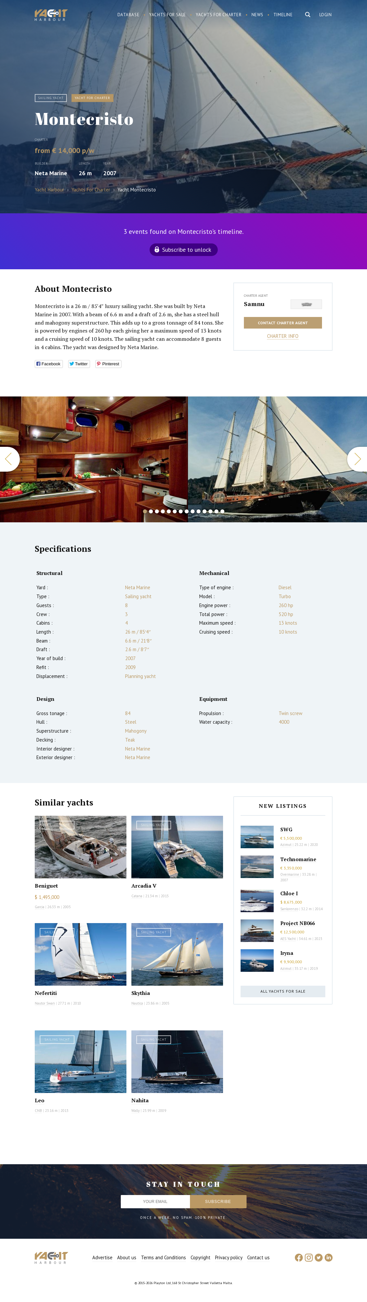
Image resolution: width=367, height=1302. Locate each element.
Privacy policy (229, 1257)
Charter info (282, 336)
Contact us (258, 1257)
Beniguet (46, 885)
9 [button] (193, 511)
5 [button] (169, 511)
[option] (94, 459)
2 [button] (151, 511)
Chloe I (289, 893)
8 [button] (187, 511)
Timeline (283, 15)
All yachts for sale (282, 991)
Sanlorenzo (289, 909)
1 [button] (145, 511)
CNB (38, 1110)
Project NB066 (297, 923)
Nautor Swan (45, 1003)
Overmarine (290, 874)
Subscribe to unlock (186, 249)
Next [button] (357, 459)
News (257, 15)
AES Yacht (288, 938)
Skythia (140, 993)
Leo (39, 1100)
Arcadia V (144, 885)
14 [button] (222, 511)
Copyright (200, 1257)
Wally (135, 1110)
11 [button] (204, 511)
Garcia (39, 907)
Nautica (137, 1003)
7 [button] (181, 511)
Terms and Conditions (163, 1257)
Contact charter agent (283, 322)
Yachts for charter (219, 15)
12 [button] (210, 511)
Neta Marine (51, 173)
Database (128, 15)
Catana (136, 896)
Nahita (140, 1100)
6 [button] (175, 511)
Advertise (102, 1257)
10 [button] (199, 511)
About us (126, 1257)
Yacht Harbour (51, 16)
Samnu (254, 304)
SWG (286, 829)
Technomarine (298, 859)
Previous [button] (10, 459)
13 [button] (216, 511)
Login (325, 15)
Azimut (286, 844)
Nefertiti (46, 993)
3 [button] (157, 511)
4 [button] (163, 511)
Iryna (286, 953)
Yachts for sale (167, 15)
